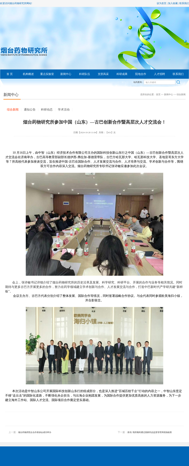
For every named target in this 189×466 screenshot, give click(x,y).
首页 (158, 94)
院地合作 (140, 74)
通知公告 (30, 109)
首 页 (10, 74)
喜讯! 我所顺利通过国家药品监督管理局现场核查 (149, 432)
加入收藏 (173, 3)
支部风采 (103, 74)
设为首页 (161, 3)
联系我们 (184, 3)
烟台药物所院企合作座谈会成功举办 (34, 432)
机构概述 (28, 74)
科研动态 (47, 109)
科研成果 (121, 74)
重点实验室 (47, 74)
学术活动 (64, 109)
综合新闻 (181, 94)
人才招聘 (159, 74)
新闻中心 (65, 74)
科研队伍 (84, 74)
